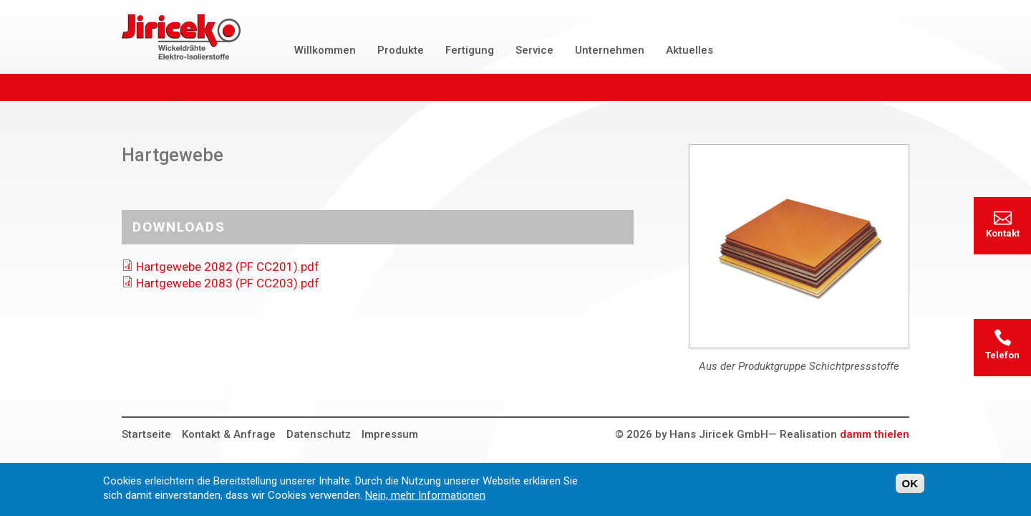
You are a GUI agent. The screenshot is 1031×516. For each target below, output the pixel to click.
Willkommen (325, 50)
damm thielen (874, 434)
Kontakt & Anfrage (229, 434)
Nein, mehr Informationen (425, 499)
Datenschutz (318, 434)
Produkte (400, 50)
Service (534, 50)
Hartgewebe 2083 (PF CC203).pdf (227, 283)
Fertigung (469, 50)
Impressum (390, 434)
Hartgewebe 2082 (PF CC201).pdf (227, 266)
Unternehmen (609, 50)
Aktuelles (689, 50)
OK (910, 488)
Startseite (146, 434)
